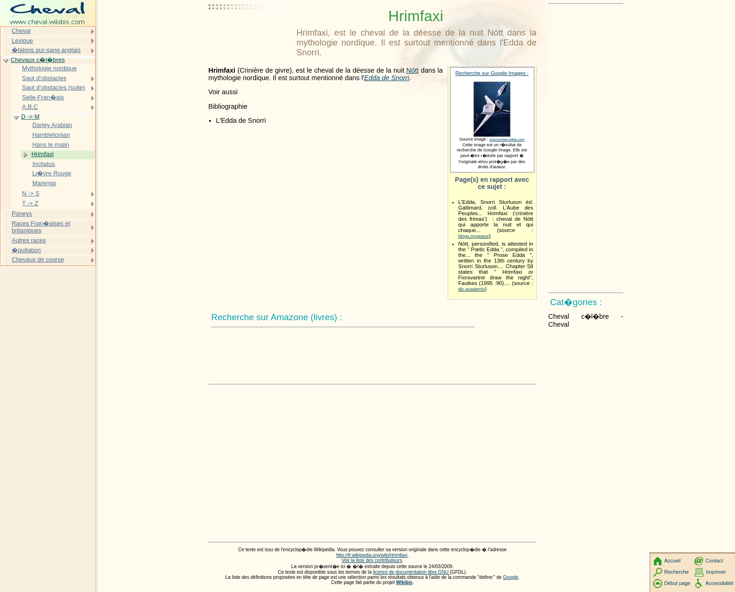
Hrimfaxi (42, 153)
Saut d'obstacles (44, 78)
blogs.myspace (473, 236)
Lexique (22, 40)
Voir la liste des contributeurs (372, 560)
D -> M (30, 116)
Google (510, 577)
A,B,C (30, 106)
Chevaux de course (38, 259)
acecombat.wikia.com (507, 139)
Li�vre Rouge (51, 173)
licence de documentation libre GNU (411, 572)
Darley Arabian (52, 124)
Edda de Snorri (386, 78)
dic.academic (471, 289)
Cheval (21, 30)
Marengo (44, 183)
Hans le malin (50, 144)
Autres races (29, 240)
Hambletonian (51, 134)
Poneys (22, 213)
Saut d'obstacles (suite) (53, 87)
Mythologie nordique (49, 68)
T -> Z (30, 203)
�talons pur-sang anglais (46, 49)
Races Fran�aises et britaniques (41, 227)
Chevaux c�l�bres (38, 59)
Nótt (412, 70)
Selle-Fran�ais (43, 97)
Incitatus (43, 163)
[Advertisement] (251, 30)
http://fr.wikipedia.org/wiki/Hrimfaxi (371, 555)
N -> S (30, 193)
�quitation (26, 250)
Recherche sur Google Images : (492, 73)
